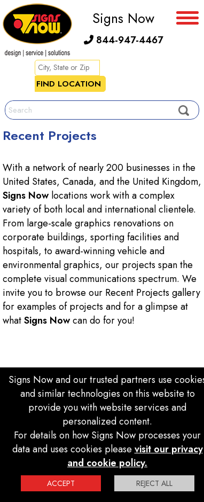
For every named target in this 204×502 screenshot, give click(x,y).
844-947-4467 (123, 40)
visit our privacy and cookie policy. (135, 456)
